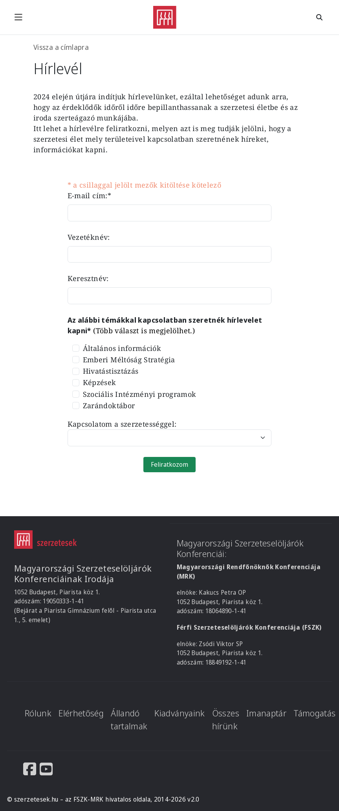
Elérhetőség (81, 713)
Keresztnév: (88, 278)
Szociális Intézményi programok (139, 394)
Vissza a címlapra (61, 47)
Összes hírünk (225, 719)
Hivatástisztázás (111, 371)
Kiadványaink (179, 713)
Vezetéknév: (89, 237)
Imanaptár (266, 713)
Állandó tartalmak (129, 719)
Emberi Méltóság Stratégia (129, 359)
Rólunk (38, 713)
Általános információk (122, 348)
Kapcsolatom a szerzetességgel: (122, 424)
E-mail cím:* (89, 195)
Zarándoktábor (109, 405)
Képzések (99, 382)
